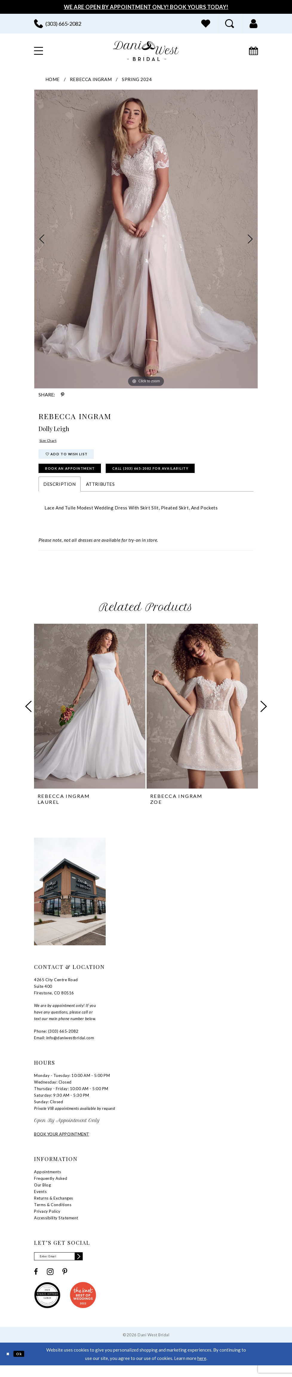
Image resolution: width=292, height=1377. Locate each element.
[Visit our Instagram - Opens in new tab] (50, 1283)
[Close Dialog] (9, 1365)
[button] (253, 24)
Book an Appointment (79, 476)
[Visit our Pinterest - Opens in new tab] (64, 1282)
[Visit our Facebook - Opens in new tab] (36, 1282)
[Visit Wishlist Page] (206, 24)
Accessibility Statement (56, 1227)
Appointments (47, 1181)
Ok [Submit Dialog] (23, 1365)
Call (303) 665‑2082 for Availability (183, 476)
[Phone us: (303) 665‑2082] (58, 24)
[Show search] (230, 24)
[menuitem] (58, 24)
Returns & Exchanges (53, 1207)
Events (40, 1201)
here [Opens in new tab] (201, 1369)
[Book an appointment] (253, 51)
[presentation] (89, 715)
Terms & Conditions (52, 1214)
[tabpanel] (146, 239)
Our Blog (42, 1194)
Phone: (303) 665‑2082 (56, 1040)
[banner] (146, 51)
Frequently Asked (50, 1188)
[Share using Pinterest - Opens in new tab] (62, 394)
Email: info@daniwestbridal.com (64, 1047)
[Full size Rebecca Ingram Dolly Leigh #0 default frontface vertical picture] (146, 239)
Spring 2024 (137, 79)
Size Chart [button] (50, 441)
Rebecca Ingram (91, 79)
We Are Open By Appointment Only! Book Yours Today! (146, 7)
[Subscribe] (91, 1267)
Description (59, 493)
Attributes (100, 493)
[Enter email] (65, 1267)
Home (52, 79)
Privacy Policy (47, 1220)
